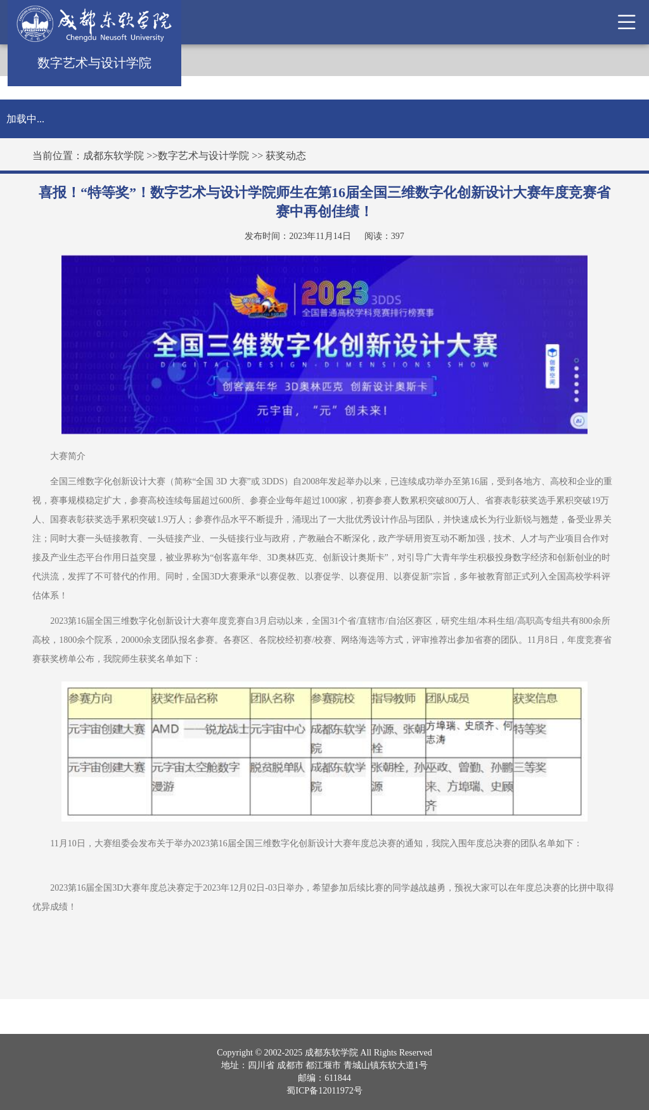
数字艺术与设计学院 (203, 155)
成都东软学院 (113, 155)
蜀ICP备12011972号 (324, 1090)
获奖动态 (286, 155)
